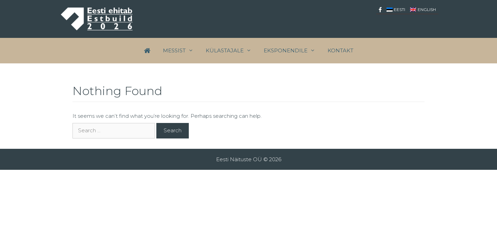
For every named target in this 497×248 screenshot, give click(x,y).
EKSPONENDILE (292, 50)
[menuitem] (396, 9)
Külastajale (231, 50)
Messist (181, 50)
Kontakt (340, 50)
